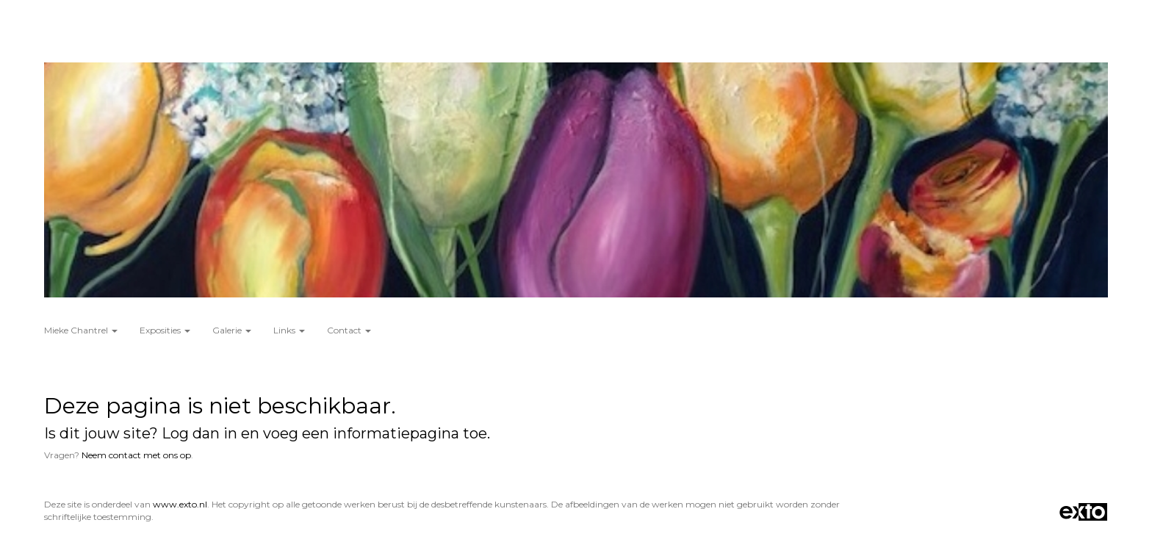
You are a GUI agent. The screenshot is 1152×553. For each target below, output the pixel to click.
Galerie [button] (231, 330)
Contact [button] (349, 330)
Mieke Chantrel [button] (81, 330)
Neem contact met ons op (136, 454)
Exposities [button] (165, 330)
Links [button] (289, 330)
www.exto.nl (180, 504)
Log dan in (199, 433)
